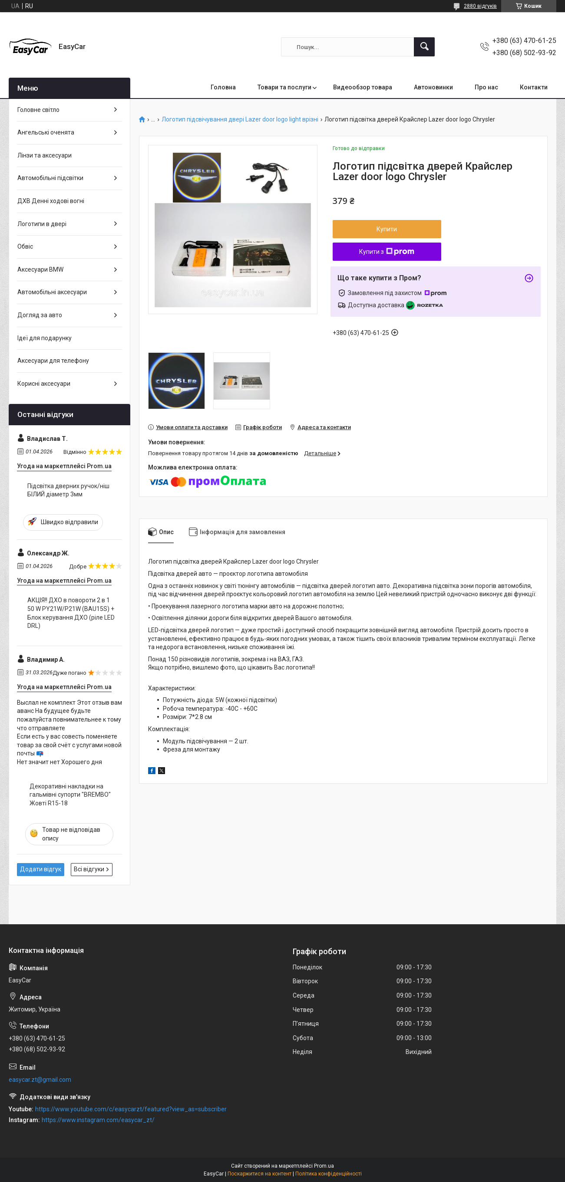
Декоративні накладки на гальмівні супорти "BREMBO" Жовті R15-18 (70, 795)
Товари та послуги (284, 87)
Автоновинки (433, 87)
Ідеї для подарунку (44, 338)
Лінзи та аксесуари (44, 155)
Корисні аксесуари (43, 383)
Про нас (486, 87)
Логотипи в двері (41, 223)
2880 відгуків (480, 6)
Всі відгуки (89, 869)
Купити (387, 229)
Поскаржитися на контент (259, 1174)
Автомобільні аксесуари (52, 292)
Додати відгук (40, 869)
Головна (223, 87)
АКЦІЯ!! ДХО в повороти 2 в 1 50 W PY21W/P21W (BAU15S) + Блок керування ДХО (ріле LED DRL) (71, 613)
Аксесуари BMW (40, 269)
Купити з (386, 252)
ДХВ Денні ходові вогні (50, 200)
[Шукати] (424, 46)
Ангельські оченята (45, 132)
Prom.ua (324, 1166)
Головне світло (38, 109)
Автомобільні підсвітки (50, 177)
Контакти (534, 87)
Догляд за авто (39, 315)
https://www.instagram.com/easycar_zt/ (98, 1119)
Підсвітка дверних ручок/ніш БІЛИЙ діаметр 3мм (68, 490)
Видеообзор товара (362, 87)
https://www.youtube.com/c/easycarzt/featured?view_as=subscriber (131, 1109)
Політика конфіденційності (328, 1174)
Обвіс (25, 246)
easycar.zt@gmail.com (40, 1079)
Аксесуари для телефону (53, 360)
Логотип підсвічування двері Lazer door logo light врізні (240, 119)
